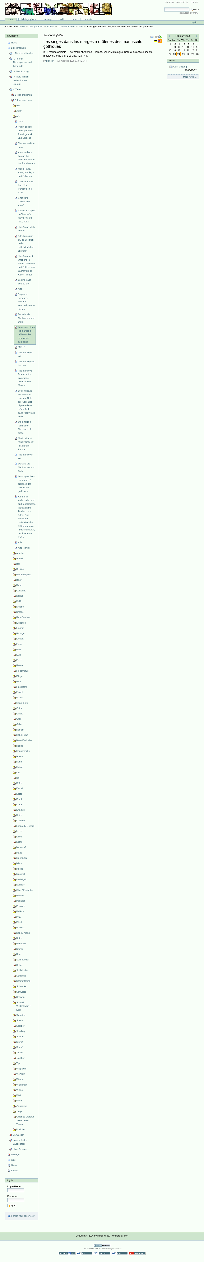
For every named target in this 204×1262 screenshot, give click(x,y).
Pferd (19, 922)
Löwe (19, 836)
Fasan (19, 665)
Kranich (20, 799)
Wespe (19, 1079)
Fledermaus (22, 671)
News (74, 19)
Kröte (19, 815)
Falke (19, 660)
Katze (19, 794)
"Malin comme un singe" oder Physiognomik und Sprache (25, 132)
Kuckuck (20, 820)
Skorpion (21, 1015)
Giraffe (19, 713)
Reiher (19, 949)
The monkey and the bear (26, 363)
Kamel (19, 788)
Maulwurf (21, 847)
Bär (18, 564)
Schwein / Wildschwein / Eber (23, 1006)
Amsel (19, 558)
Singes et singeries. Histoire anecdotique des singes (26, 301)
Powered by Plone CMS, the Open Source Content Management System (102, 1245)
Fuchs (19, 697)
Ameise (20, 553)
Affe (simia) (24, 548)
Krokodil (20, 810)
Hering (19, 746)
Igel (18, 777)
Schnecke (21, 986)
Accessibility (182, 2)
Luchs (19, 842)
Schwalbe (21, 992)
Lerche (19, 831)
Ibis (18, 772)
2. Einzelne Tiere (66, 26)
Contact (194, 2)
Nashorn (20, 884)
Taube (19, 1052)
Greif (18, 719)
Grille (19, 724)
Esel (18, 649)
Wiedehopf (21, 1084)
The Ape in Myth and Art (26, 229)
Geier (19, 708)
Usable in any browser (137, 1253)
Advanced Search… (189, 12)
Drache (20, 606)
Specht (19, 1020)
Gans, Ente (22, 703)
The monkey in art (25, 354)
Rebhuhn (21, 943)
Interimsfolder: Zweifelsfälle (20, 1142)
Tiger (19, 1063)
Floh (18, 681)
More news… (190, 77)
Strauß (19, 1047)
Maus (19, 852)
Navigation (12, 35)
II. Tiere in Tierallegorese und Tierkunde (22, 62)
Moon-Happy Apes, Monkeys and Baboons (26, 172)
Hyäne (19, 767)
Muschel (20, 874)
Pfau (18, 917)
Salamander (22, 959)
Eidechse (21, 622)
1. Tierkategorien (23, 95)
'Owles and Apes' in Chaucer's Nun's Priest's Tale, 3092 (27, 216)
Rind (18, 954)
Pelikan (20, 911)
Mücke (19, 869)
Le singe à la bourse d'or (24, 282)
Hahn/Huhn (22, 735)
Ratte (19, 938)
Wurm (19, 1100)
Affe (81, 26)
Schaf (19, 965)
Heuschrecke (23, 751)
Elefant (19, 638)
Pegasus (20, 906)
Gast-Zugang (182, 68)
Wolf (18, 1095)
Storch (19, 1042)
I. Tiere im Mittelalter (23, 53)
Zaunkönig (21, 1106)
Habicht (20, 729)
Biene (19, 585)
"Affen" (21, 121)
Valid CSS (119, 1253)
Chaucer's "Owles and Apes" (24, 201)
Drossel (20, 612)
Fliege (19, 676)
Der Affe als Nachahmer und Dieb (26, 318)
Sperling (20, 1031)
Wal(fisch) (21, 1068)
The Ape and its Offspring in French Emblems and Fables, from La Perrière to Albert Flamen (26, 265)
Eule (18, 654)
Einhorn (20, 628)
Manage (48, 19)
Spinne (19, 1036)
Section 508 (67, 1253)
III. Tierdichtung (20, 71)
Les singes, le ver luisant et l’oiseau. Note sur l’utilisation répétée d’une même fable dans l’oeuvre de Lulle (26, 403)
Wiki (62, 19)
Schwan (20, 997)
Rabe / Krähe (23, 933)
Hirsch (19, 756)
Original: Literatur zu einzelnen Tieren (25, 1120)
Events (88, 19)
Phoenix (20, 927)
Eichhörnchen (23, 617)
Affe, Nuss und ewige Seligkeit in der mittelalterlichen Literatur (26, 243)
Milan (19, 863)
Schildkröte (22, 970)
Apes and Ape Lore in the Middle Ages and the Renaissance (26, 158)
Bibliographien (29, 19)
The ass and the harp (26, 145)
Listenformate (20, 1149)
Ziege (19, 1111)
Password (12, 1196)
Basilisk (20, 569)
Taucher (20, 1058)
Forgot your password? (21, 1216)
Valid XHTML (102, 1253)
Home (11, 19)
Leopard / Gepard (25, 826)
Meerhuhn (21, 858)
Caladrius (21, 590)
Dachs (19, 596)
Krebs (19, 804)
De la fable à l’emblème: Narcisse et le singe (25, 427)
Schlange (21, 975)
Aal (18, 105)
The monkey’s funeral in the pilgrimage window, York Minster (25, 378)
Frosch (19, 692)
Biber (19, 580)
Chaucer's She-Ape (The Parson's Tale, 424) (26, 187)
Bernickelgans (23, 574)
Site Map (169, 2)
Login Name (13, 1186)
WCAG (84, 1253)
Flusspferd (21, 687)
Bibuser (50, 61)
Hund (19, 761)
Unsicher (21, 1129)
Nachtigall (21, 879)
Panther (20, 895)
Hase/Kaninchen (24, 740)
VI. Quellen (18, 1135)
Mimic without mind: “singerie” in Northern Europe (26, 444)
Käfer (19, 783)
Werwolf (20, 1074)
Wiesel (19, 1090)
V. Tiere (50, 26)
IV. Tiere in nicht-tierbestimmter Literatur (21, 80)
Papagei (20, 900)
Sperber (20, 1026)
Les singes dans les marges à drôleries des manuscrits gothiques (26, 334)
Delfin (19, 601)
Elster (19, 644)
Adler (19, 110)
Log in (194, 22)
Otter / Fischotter (24, 890)
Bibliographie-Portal (58, 9)
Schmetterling (23, 981)
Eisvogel (20, 633)
